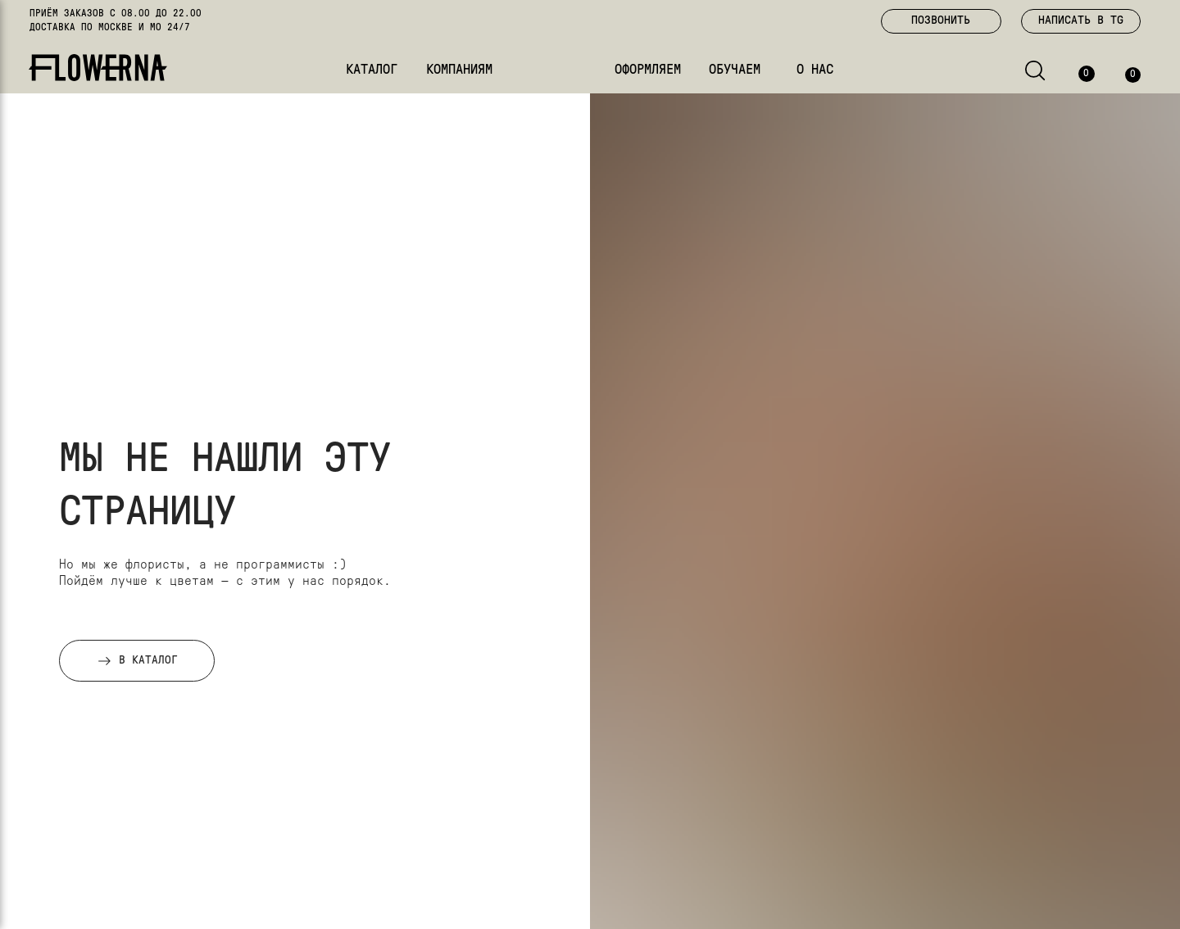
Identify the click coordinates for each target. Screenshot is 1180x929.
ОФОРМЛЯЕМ (648, 70)
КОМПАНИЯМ (459, 70)
